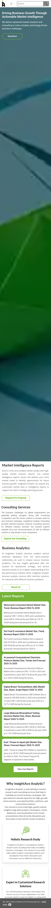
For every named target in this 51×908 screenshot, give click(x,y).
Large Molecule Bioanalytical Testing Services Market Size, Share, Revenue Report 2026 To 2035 (22, 716)
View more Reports (25, 769)
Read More (12, 36)
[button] (11, 3)
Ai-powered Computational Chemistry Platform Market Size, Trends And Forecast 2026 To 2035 (24, 660)
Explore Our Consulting (15, 538)
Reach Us (16, 587)
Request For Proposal (15, 498)
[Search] (30, 3)
